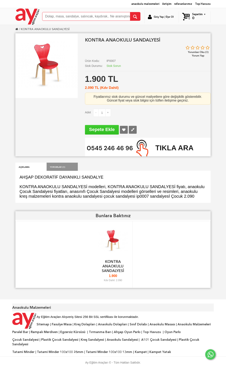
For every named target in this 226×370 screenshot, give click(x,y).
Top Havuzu (203, 3)
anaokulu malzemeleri (145, 3)
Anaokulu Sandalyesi (122, 340)
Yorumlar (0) (57, 166)
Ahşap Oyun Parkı (127, 332)
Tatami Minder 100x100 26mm (60, 352)
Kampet (141, 352)
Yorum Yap (198, 55)
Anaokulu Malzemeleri (194, 324)
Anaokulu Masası (162, 324)
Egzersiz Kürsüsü (72, 332)
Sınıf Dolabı (138, 324)
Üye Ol (170, 16)
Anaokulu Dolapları (112, 324)
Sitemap (43, 324)
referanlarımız (183, 3)
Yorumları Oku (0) (198, 52)
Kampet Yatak (160, 352)
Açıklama (24, 166)
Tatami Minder (23, 352)
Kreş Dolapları (84, 324)
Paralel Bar (20, 332)
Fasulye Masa (62, 324)
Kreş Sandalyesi (92, 340)
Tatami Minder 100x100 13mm (109, 352)
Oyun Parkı (173, 332)
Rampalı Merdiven (44, 332)
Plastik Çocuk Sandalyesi (59, 340)
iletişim (166, 3)
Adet (88, 112)
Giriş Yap (159, 16)
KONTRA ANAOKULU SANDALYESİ (45, 29)
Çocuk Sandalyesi (25, 340)
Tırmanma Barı (100, 332)
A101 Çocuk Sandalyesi (158, 340)
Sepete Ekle (102, 129)
